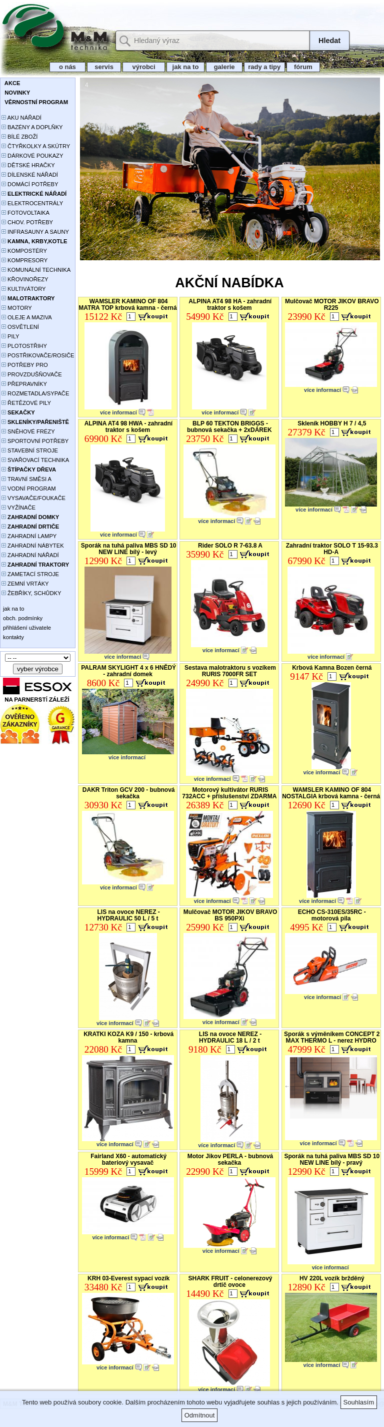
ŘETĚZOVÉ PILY (26, 403)
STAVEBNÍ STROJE (30, 450)
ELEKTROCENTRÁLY (32, 203)
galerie (224, 67)
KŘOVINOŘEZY (25, 279)
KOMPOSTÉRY (24, 251)
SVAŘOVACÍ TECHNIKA (35, 460)
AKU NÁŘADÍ (22, 118)
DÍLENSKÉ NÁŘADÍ (30, 175)
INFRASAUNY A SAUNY (35, 232)
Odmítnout (199, 1415)
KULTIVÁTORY (24, 289)
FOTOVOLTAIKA (26, 213)
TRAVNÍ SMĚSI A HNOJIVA (27, 480)
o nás (67, 67)
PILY (11, 336)
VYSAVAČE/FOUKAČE (34, 498)
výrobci (143, 67)
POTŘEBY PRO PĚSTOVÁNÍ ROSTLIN (30, 365)
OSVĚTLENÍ (20, 327)
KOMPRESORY (25, 260)
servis (104, 67)
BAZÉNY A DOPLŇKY (32, 127)
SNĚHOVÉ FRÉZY (28, 431)
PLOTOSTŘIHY (24, 346)
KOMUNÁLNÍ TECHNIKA (36, 270)
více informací (118, 412)
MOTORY (17, 308)
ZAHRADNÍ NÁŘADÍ (30, 555)
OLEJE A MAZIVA (27, 317)
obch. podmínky (22, 618)
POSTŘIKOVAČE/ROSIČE (38, 355)
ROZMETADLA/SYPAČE (35, 393)
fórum (303, 67)
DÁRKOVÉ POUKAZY (32, 156)
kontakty (13, 637)
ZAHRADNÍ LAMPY (29, 536)
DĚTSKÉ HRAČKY (28, 165)
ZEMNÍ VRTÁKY (25, 584)
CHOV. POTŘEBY (27, 222)
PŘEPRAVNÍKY (24, 384)
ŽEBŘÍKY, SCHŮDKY (31, 593)
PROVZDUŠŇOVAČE (32, 374)
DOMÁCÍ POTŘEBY (30, 184)
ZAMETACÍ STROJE (30, 574)
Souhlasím (359, 1402)
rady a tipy (264, 67)
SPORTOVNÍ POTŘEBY (35, 441)
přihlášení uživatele (26, 628)
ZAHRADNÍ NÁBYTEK (33, 546)
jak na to (185, 67)
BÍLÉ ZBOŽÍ (20, 137)
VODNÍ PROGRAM (29, 489)
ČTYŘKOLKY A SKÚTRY (36, 146)
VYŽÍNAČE (19, 508)
